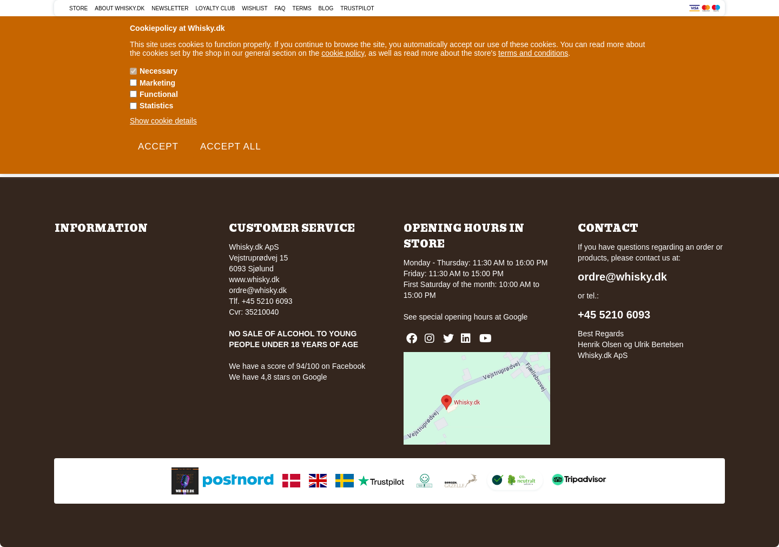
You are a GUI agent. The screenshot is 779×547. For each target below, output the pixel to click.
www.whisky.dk (254, 279)
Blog (326, 8)
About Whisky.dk (119, 8)
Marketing (157, 83)
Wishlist (254, 8)
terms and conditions (533, 53)
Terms (302, 8)
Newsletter (169, 8)
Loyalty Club (215, 8)
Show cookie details (163, 120)
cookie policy (342, 53)
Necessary (158, 71)
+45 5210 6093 (614, 314)
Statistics (156, 105)
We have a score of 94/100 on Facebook (297, 366)
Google (515, 316)
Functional (159, 94)
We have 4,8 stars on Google (278, 377)
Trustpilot (357, 8)
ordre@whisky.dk (258, 290)
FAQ (280, 8)
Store (78, 8)
